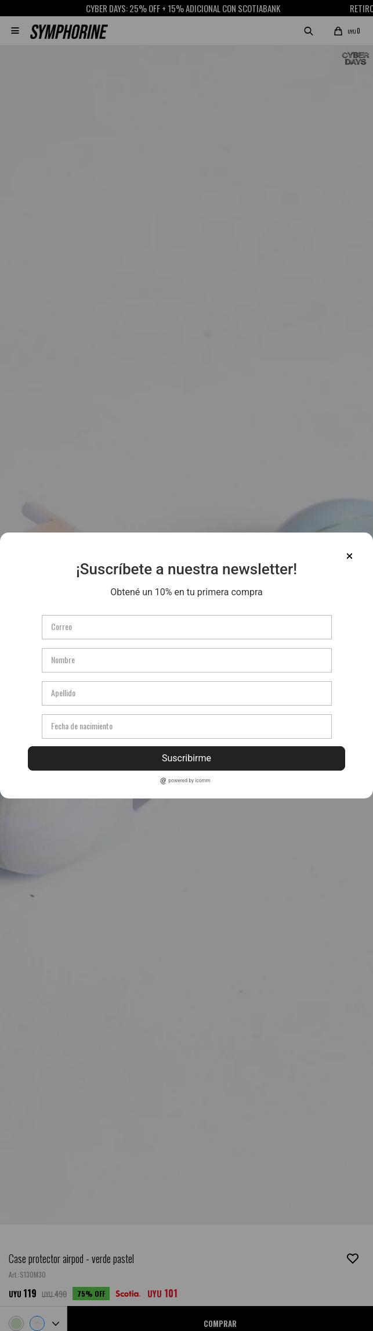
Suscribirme (186, 758)
